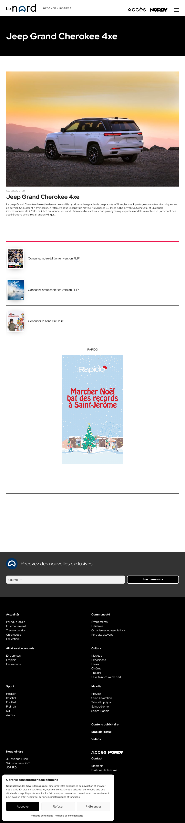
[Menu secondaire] (176, 10)
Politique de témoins (42, 815)
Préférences (93, 806)
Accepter (23, 806)
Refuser (58, 806)
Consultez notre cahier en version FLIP (53, 290)
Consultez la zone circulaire (46, 321)
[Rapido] (92, 406)
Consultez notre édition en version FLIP (54, 258)
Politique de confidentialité (69, 815)
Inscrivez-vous (153, 579)
